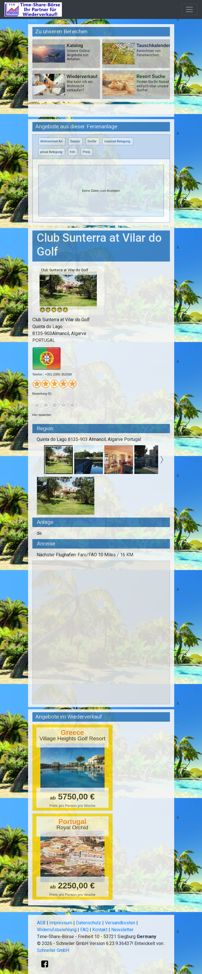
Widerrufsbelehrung (57, 929)
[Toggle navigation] (189, 9)
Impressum (60, 922)
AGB (41, 922)
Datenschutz (88, 922)
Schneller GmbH (53, 950)
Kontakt (99, 929)
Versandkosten (120, 922)
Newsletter (122, 929)
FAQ (84, 929)
